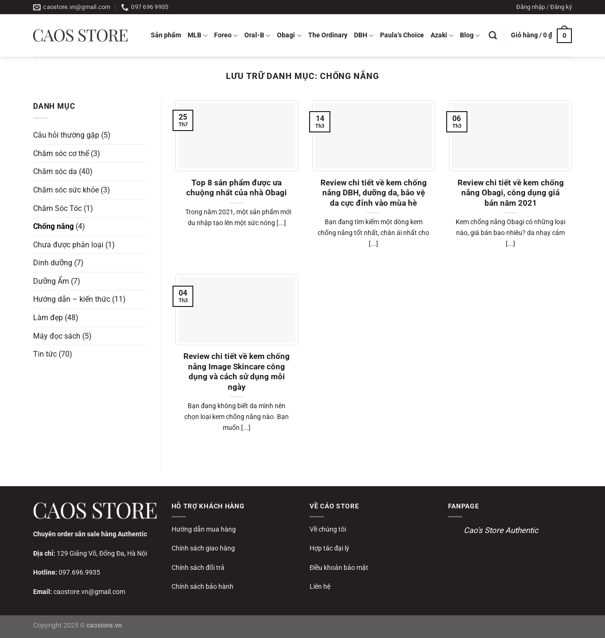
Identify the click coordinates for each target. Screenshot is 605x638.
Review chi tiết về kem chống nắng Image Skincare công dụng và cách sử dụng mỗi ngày (236, 372)
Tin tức (45, 354)
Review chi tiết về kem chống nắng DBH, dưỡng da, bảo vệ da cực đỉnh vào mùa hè (373, 193)
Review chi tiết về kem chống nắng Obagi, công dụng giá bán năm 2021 (511, 193)
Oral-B (257, 35)
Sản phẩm (166, 35)
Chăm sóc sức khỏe (66, 189)
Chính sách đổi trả (198, 567)
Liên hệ (320, 586)
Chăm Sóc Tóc (57, 207)
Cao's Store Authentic (501, 530)
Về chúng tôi (328, 529)
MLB (197, 35)
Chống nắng (53, 226)
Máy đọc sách (56, 335)
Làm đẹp (48, 317)
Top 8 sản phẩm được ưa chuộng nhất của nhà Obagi (236, 188)
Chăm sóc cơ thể (61, 153)
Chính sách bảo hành (202, 586)
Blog (470, 35)
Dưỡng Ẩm (51, 281)
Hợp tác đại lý (329, 548)
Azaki (442, 35)
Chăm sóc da (55, 171)
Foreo (226, 35)
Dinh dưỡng (52, 262)
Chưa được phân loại (68, 244)
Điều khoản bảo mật (339, 567)
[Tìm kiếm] (493, 35)
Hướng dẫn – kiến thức (71, 299)
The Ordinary (327, 35)
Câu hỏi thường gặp (66, 135)
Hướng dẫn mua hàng (204, 529)
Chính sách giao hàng (203, 548)
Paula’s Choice (402, 35)
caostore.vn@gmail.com (89, 591)
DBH (363, 35)
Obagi (289, 35)
